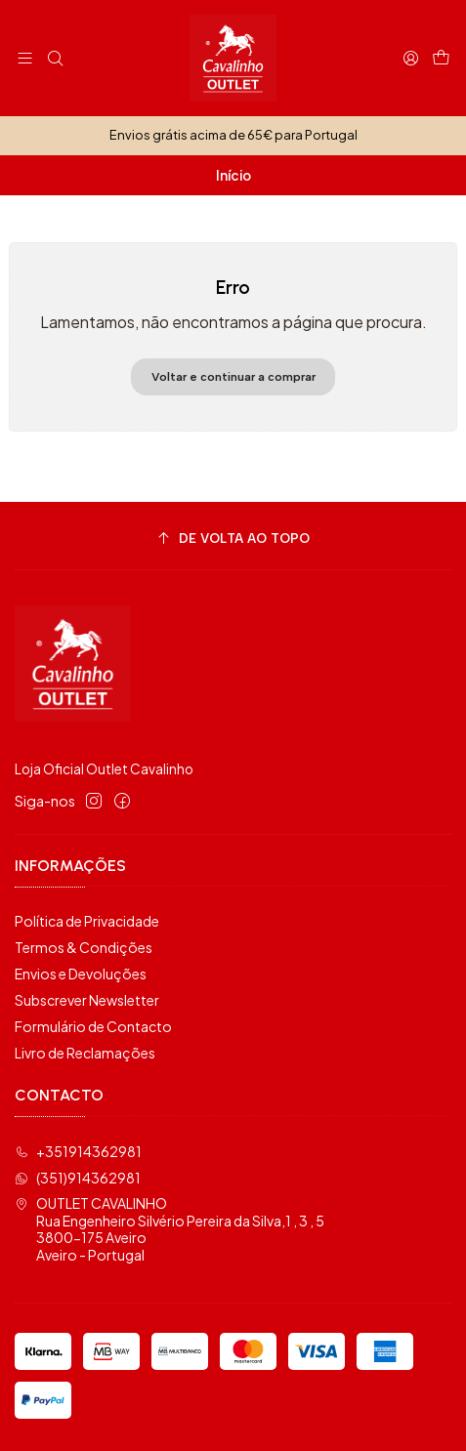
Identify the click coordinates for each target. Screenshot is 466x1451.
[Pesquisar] (54, 58)
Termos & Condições (83, 947)
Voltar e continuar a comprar (233, 377)
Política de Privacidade (87, 921)
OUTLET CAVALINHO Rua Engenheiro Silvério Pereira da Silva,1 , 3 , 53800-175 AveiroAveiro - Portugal (169, 1229)
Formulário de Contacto (93, 1026)
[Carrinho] (441, 58)
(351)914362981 (78, 1177)
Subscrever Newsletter (87, 1000)
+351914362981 (78, 1151)
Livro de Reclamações (85, 1052)
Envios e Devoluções (81, 973)
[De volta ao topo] (233, 538)
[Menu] (25, 58)
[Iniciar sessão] (411, 58)
